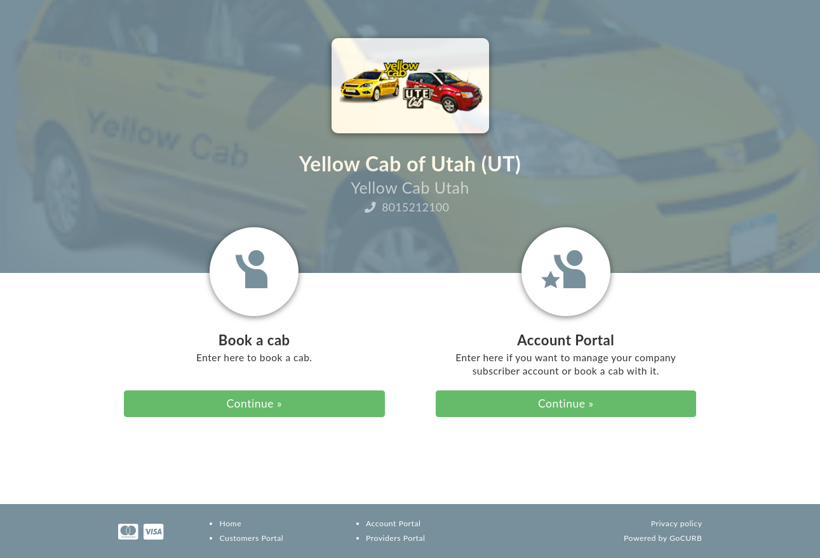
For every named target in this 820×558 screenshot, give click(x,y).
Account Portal (393, 523)
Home (230, 523)
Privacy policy (676, 523)
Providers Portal (395, 538)
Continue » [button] (254, 403)
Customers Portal (251, 538)
